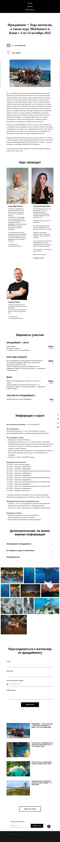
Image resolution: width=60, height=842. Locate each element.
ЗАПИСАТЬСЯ (30, 704)
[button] (38, 258)
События (30, 6)
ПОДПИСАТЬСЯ (37, 825)
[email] (19, 826)
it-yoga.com (43, 254)
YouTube (30, 3)
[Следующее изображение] (57, 73)
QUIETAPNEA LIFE (30, 9)
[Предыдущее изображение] (2, 73)
